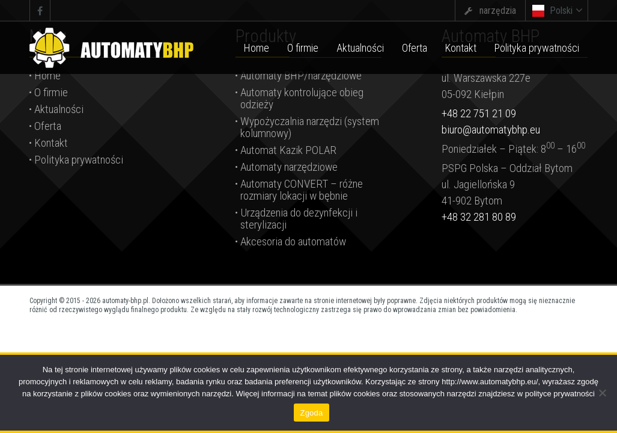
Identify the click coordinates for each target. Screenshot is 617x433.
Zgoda (311, 412)
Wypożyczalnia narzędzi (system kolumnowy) (309, 127)
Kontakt (51, 143)
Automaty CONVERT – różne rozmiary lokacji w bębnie (301, 190)
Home (47, 75)
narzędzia (497, 10)
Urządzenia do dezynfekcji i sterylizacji (298, 219)
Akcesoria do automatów (293, 241)
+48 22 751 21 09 (479, 113)
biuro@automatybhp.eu (491, 130)
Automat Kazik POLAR (288, 150)
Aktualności (59, 109)
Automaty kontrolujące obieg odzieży (301, 98)
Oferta (47, 126)
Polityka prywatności (78, 160)
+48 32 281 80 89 (479, 217)
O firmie (51, 92)
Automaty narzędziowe (289, 167)
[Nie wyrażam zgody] (602, 393)
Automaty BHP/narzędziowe (301, 75)
